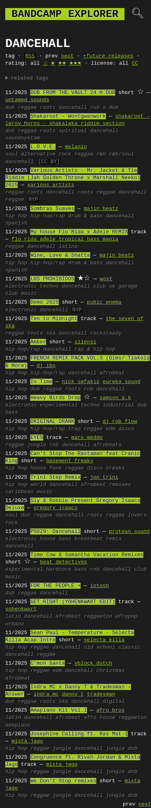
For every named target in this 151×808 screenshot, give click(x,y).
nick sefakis (80, 382)
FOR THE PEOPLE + (55, 586)
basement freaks (69, 461)
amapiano (17, 725)
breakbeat (88, 539)
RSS (30, 56)
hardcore (58, 569)
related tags (30, 78)
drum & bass (85, 216)
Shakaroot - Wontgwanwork (67, 116)
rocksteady (106, 333)
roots (48, 107)
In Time (41, 382)
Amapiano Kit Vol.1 (58, 710)
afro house (99, 717)
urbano (14, 624)
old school (99, 647)
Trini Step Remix (55, 477)
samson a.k (115, 398)
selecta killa (104, 640)
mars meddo (87, 437)
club (99, 286)
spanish (16, 223)
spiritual (73, 131)
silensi (85, 342)
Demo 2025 (44, 302)
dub (9, 107)
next (67, 56)
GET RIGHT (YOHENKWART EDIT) (72, 602)
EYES (36, 437)
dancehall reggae (30, 654)
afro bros (110, 710)
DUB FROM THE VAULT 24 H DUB (72, 92)
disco (126, 429)
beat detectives (63, 562)
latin (13, 616)
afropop (126, 616)
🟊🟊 (62, 63)
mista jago (27, 741)
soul (11, 154)
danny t (73, 694)
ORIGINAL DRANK (52, 421)
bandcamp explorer (64, 14)
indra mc (45, 694)
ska (50, 333)
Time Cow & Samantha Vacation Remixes (86, 555)
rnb (88, 389)
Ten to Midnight (53, 318)
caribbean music (28, 492)
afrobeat (111, 373)
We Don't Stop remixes (63, 781)
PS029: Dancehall (55, 531)
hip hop (16, 216)
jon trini (104, 477)
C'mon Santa (47, 663)
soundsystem (22, 138)
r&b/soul (121, 154)
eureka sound (122, 382)
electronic (21, 286)
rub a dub (104, 107)
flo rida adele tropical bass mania (65, 239)
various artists (50, 185)
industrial (118, 405)
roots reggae (96, 192)
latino (68, 246)
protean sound (129, 531)
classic (129, 647)
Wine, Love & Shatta (60, 255)
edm (110, 429)
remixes (120, 484)
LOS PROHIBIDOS (52, 279)
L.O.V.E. (42, 147)
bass (11, 412)
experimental (59, 405)
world (38, 484)
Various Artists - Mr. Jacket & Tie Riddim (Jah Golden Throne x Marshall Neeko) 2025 (72, 178)
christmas (110, 670)
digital (114, 701)
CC (135, 63)
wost (106, 279)
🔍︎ (137, 14)
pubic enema (104, 302)
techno (49, 286)
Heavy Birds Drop (55, 398)
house (38, 468)
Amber (38, 342)
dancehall (73, 107)
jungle (36, 445)
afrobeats (107, 445)
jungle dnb (121, 748)
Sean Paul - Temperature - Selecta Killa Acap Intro (69, 636)
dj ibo (46, 365)
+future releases (108, 56)
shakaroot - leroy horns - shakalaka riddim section (77, 120)
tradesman (101, 694)
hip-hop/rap (47, 216)
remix (114, 539)
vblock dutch (93, 663)
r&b (100, 154)
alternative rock (46, 154)
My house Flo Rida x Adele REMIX (79, 232)
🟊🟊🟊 (75, 63)
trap (74, 429)
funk (55, 468)
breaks (115, 468)
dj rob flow (120, 421)
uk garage (123, 286)
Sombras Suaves (52, 208)
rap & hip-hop (94, 349)
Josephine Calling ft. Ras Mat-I (79, 734)
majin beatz (101, 208)
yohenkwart (21, 609)
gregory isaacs (55, 508)
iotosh (99, 586)
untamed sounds (27, 100)
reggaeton (98, 616)
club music (21, 293)
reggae (27, 107)
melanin (76, 147)
